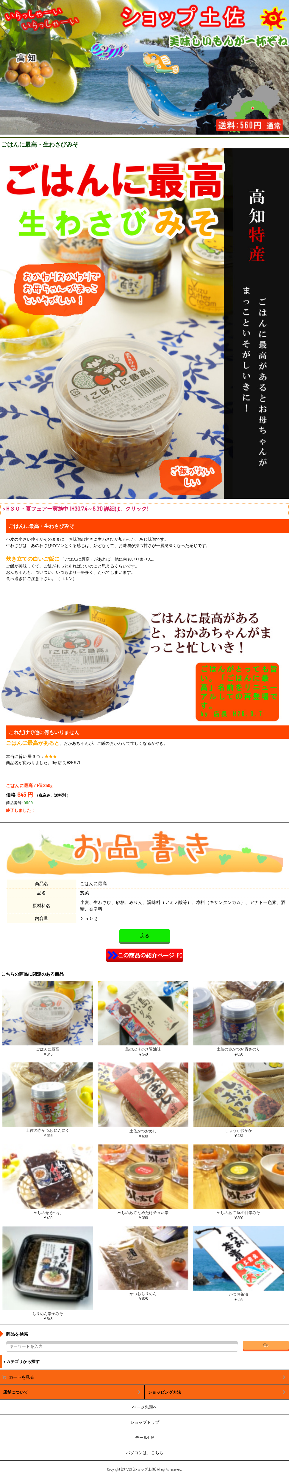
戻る (144, 935)
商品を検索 (17, 1334)
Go (265, 1345)
